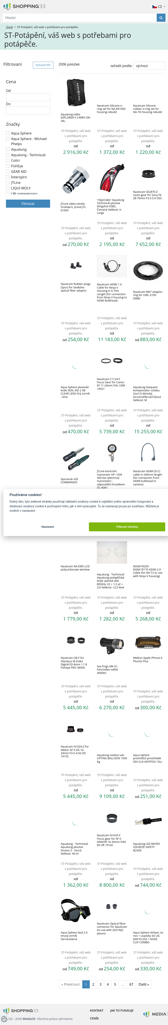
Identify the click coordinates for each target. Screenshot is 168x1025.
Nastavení (48, 526)
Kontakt (96, 1010)
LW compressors (24, 193)
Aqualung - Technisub (28, 155)
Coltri (15, 160)
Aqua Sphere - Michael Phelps (29, 141)
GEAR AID (18, 171)
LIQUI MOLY (21, 188)
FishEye (17, 166)
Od (8, 90)
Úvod (9, 27)
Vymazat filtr (43, 65)
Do (8, 103)
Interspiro (19, 177)
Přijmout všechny (127, 526)
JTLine (16, 182)
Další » (144, 984)
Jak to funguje (121, 1010)
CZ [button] (157, 6)
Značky (13, 124)
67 (131, 984)
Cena (11, 81)
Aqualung (19, 149)
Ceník (94, 1018)
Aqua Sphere (21, 133)
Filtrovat (28, 203)
